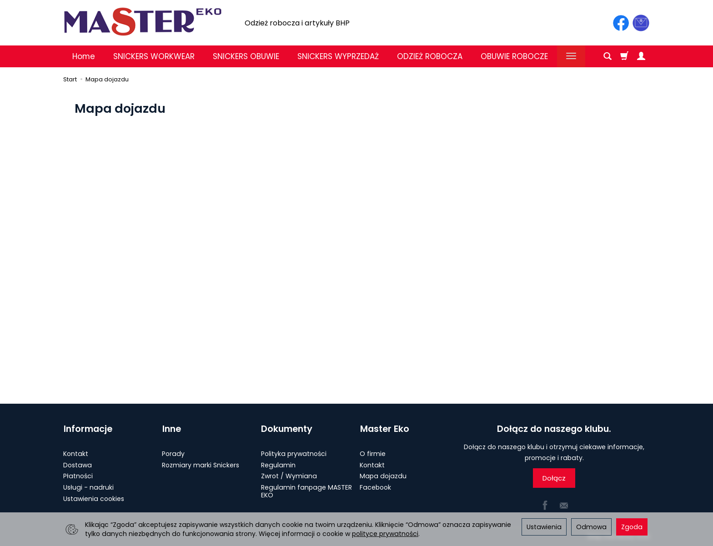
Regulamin (278, 464)
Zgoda (632, 526)
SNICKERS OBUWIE (246, 56)
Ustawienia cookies (93, 497)
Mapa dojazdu (383, 475)
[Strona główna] (142, 21)
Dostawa (77, 464)
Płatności (78, 475)
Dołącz (554, 478)
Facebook (375, 486)
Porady (173, 452)
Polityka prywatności (293, 452)
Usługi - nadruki (88, 486)
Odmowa (591, 526)
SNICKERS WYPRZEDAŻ (338, 56)
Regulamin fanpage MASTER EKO (306, 490)
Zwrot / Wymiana (289, 475)
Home (83, 56)
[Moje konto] (641, 56)
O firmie (373, 452)
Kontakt (75, 452)
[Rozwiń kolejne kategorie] (571, 56)
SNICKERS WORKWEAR (154, 56)
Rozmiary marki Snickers (200, 464)
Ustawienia (544, 526)
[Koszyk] (624, 56)
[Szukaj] (607, 56)
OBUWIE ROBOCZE (514, 56)
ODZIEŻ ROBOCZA (429, 56)
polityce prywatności (385, 533)
